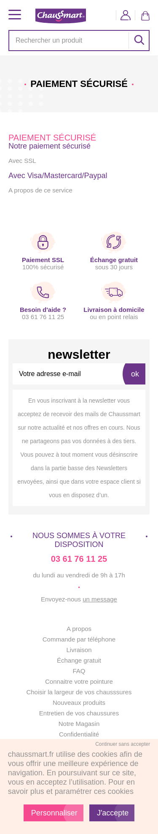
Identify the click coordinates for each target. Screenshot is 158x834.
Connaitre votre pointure (79, 681)
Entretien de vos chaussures (79, 713)
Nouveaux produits (79, 702)
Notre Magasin (79, 723)
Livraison (78, 649)
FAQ (78, 670)
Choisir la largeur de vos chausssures (78, 692)
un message (100, 599)
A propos (79, 628)
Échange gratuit (79, 660)
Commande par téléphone (79, 639)
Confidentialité (79, 734)
